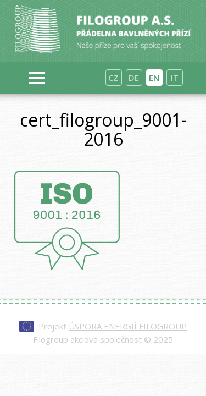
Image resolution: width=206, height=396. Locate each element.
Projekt (112, 326)
